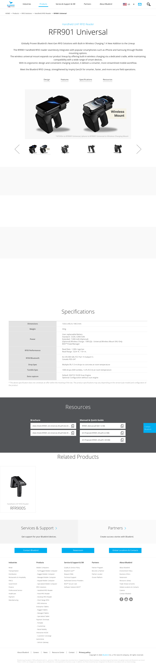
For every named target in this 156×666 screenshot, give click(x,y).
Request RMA (68, 574)
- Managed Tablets (42, 613)
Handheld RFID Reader (43, 13)
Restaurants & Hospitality (17, 577)
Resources (107, 79)
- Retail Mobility (41, 629)
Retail (10, 568)
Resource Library (125, 581)
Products (16, 13)
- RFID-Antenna (41, 603)
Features (65, 79)
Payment (12, 597)
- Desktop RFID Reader (44, 597)
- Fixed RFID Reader (43, 594)
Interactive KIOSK (42, 633)
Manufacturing (13, 600)
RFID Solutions (27, 13)
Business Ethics (125, 574)
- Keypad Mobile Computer (45, 581)
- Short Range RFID (42, 600)
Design (47, 79)
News (45, 652)
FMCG (11, 581)
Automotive (40, 639)
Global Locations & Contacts (129, 587)
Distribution (13, 574)
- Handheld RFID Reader (44, 590)
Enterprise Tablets (42, 607)
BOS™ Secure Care (70, 584)
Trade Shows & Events (127, 584)
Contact (71, 652)
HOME (7, 13)
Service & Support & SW (74, 562)
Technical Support (70, 577)
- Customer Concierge (43, 636)
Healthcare (12, 594)
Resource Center (58, 652)
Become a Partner (98, 571)
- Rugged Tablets (42, 610)
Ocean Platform (97, 577)
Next (138, 149)
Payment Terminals (42, 620)
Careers (122, 590)
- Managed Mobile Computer (46, 577)
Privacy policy (84, 652)
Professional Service (15, 590)
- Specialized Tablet (42, 616)
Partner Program (97, 568)
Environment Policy (126, 571)
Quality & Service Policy (72, 568)
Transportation (14, 571)
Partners (95, 562)
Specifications (85, 79)
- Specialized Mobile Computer (46, 584)
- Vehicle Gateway (42, 642)
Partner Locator (97, 574)
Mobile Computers (42, 568)
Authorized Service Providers (73, 581)
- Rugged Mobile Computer (45, 574)
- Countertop (40, 626)
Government (13, 584)
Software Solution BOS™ (72, 587)
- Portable (39, 623)
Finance (11, 587)
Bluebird (105, 655)
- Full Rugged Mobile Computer (46, 571)
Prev (17, 149)
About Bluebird (126, 562)
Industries (13, 562)
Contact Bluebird (125, 594)
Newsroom (123, 577)
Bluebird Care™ (69, 571)
